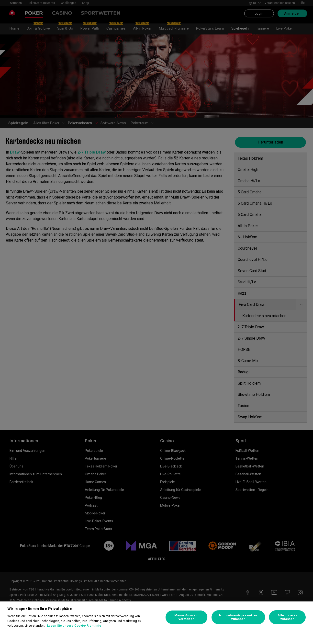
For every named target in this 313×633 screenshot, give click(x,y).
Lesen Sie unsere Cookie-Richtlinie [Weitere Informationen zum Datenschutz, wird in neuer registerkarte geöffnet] (74, 625)
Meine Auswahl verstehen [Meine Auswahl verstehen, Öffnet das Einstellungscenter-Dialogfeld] (186, 617)
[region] (156, 617)
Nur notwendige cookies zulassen (238, 617)
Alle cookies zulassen (287, 617)
